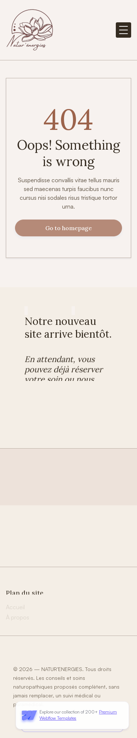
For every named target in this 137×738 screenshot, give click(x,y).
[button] (123, 30)
